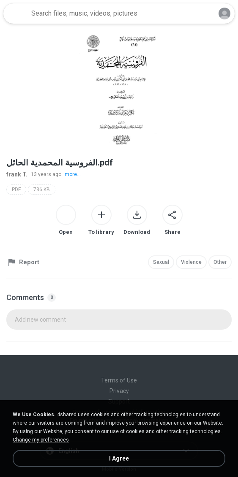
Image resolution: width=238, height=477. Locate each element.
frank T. (16, 174)
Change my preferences (41, 440)
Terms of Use (119, 380)
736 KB (41, 189)
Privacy (119, 391)
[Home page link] (16, 13)
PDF (16, 189)
